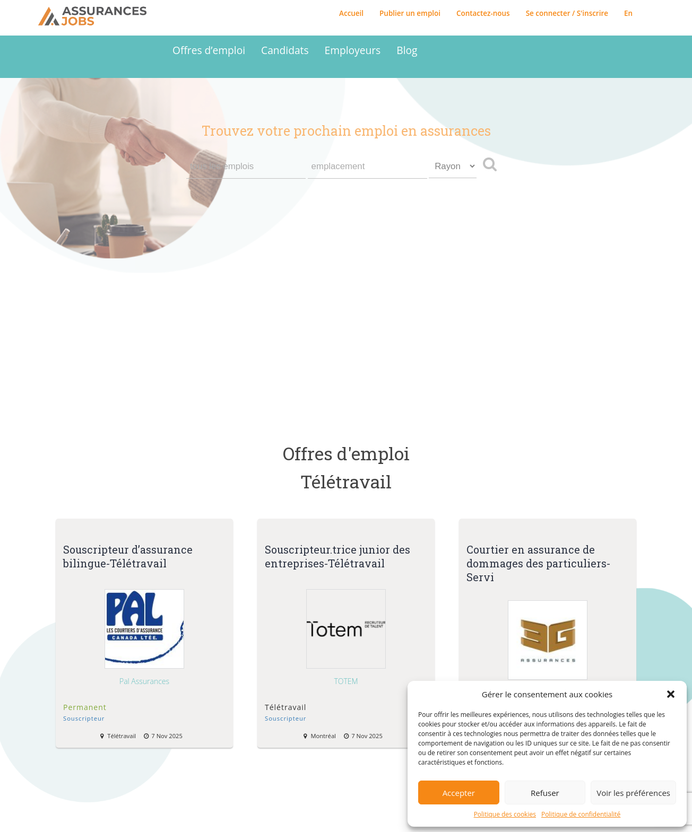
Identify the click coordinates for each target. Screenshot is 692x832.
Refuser (545, 792)
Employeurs (353, 50)
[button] (670, 694)
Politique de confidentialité (580, 814)
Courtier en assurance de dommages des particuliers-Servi (538, 563)
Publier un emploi (409, 13)
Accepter (459, 792)
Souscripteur (84, 718)
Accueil (351, 13)
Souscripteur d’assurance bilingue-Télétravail (128, 556)
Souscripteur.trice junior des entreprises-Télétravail (337, 556)
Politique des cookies (505, 814)
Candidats (284, 50)
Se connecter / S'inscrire (567, 13)
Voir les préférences (633, 792)
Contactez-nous (483, 13)
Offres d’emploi (208, 50)
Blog (406, 50)
